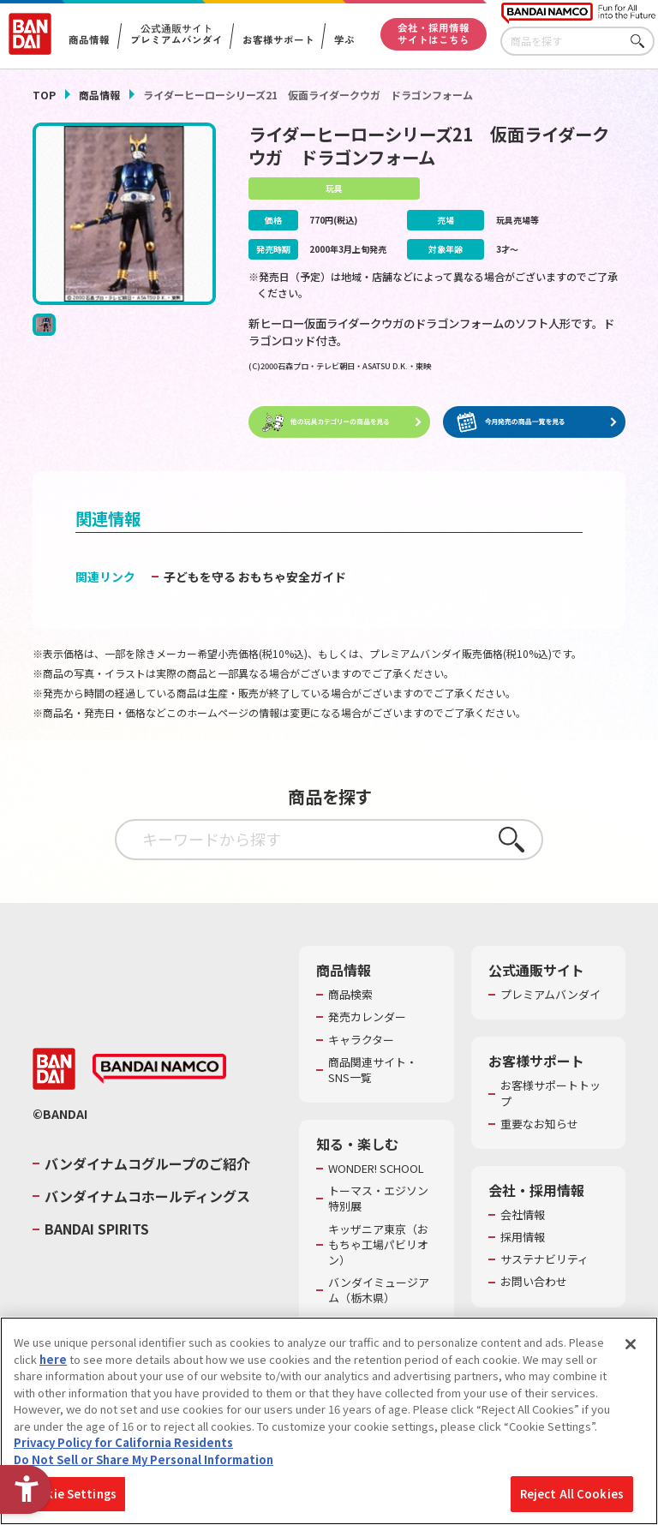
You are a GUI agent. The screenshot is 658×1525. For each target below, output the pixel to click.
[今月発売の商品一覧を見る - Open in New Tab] (534, 423)
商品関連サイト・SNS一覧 (372, 1070)
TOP (44, 94)
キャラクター (361, 1040)
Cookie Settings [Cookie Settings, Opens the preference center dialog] (70, 1494)
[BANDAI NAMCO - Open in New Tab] (159, 1069)
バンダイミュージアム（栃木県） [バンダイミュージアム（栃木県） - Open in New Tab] (378, 1291)
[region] (329, 1421)
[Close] (630, 1344)
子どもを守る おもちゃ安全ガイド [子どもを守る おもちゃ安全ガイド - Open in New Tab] (255, 577)
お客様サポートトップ (550, 1094)
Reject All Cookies (572, 1494)
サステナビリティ (544, 1260)
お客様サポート (278, 40)
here (53, 1359)
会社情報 (522, 1215)
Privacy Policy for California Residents (123, 1442)
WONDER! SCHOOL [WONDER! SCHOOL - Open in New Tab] (376, 1169)
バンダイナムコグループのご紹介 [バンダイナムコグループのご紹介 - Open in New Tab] (147, 1163)
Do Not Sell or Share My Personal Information (143, 1459)
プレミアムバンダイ (550, 995)
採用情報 (522, 1238)
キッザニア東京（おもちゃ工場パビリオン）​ (378, 1245)
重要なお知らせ (539, 1124)
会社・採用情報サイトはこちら (434, 33)
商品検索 (350, 995)
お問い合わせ (533, 1282)
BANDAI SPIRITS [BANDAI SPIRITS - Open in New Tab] (97, 1229)
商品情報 (99, 94)
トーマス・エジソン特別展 (378, 1199)
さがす (642, 41)
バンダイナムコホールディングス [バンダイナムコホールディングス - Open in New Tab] (147, 1196)
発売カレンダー (367, 1018)
